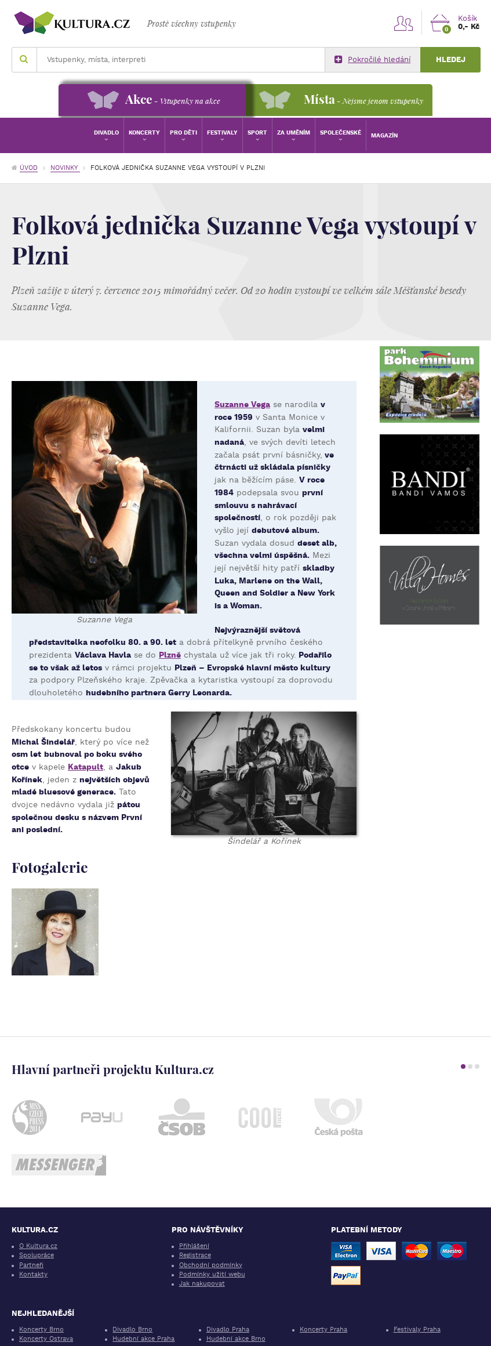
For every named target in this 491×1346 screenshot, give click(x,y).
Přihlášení (194, 1246)
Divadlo (106, 132)
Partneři (31, 1265)
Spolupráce (36, 1255)
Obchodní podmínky (210, 1265)
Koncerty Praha (323, 1329)
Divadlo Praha (227, 1329)
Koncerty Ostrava (46, 1339)
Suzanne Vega (242, 404)
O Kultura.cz (38, 1246)
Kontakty (33, 1274)
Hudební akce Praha (143, 1339)
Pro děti (183, 132)
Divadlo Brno (132, 1329)
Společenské (340, 132)
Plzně (170, 654)
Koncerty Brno (41, 1329)
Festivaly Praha (417, 1329)
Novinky (65, 168)
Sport (257, 132)
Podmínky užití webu (212, 1274)
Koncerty (144, 132)
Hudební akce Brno (235, 1339)
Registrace (195, 1255)
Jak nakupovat (202, 1283)
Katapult (85, 766)
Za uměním (293, 132)
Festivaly (222, 132)
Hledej (450, 59)
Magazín (384, 135)
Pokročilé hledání (372, 59)
